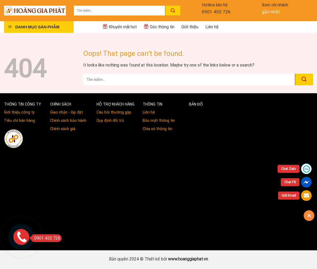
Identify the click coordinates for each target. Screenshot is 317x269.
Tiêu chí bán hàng (19, 120)
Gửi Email (289, 195)
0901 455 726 (216, 11)
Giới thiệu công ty (19, 112)
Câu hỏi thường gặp (114, 112)
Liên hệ (212, 26)
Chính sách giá (62, 129)
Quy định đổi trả (110, 120)
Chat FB (290, 182)
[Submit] (172, 10)
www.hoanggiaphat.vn (188, 259)
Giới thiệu (189, 26)
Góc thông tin (159, 26)
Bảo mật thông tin (159, 120)
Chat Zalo (288, 169)
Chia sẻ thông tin (157, 129)
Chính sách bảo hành (68, 120)
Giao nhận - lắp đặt (66, 112)
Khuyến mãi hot (120, 26)
